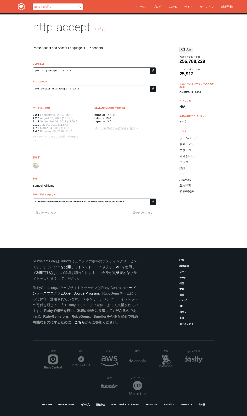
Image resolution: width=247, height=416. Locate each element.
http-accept (62, 27)
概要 (181, 294)
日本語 (201, 404)
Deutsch (186, 404)
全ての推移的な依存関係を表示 (115, 128)
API (181, 306)
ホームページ (188, 138)
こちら (79, 322)
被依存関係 (186, 191)
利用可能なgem (48, 273)
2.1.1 (36, 121)
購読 (182, 168)
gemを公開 (62, 267)
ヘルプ (182, 300)
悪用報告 (185, 185)
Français (152, 404)
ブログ (157, 6)
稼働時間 (184, 266)
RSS (182, 174)
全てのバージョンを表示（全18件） (56, 136)
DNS (140, 351)
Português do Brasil (125, 404)
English (47, 404)
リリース (140, 6)
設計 (84, 351)
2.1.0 (36, 124)
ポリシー (184, 312)
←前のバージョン (44, 212)
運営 (56, 352)
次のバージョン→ (144, 212)
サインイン (207, 6)
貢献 (181, 289)
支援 (181, 318)
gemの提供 (195, 351)
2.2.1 (36, 114)
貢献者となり (123, 273)
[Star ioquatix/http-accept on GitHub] (186, 49)
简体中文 (85, 404)
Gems (172, 6)
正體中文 (100, 404)
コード (182, 271)
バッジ (183, 162)
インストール (88, 267)
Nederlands (66, 404)
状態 (181, 260)
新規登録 (227, 6)
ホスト (112, 351)
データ (182, 277)
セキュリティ (186, 323)
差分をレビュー (189, 156)
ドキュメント (188, 144)
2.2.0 (36, 118)
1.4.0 (36, 131)
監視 (168, 351)
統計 (181, 283)
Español (169, 404)
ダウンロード (188, 150)
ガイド (188, 6)
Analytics (185, 179)
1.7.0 (36, 128)
